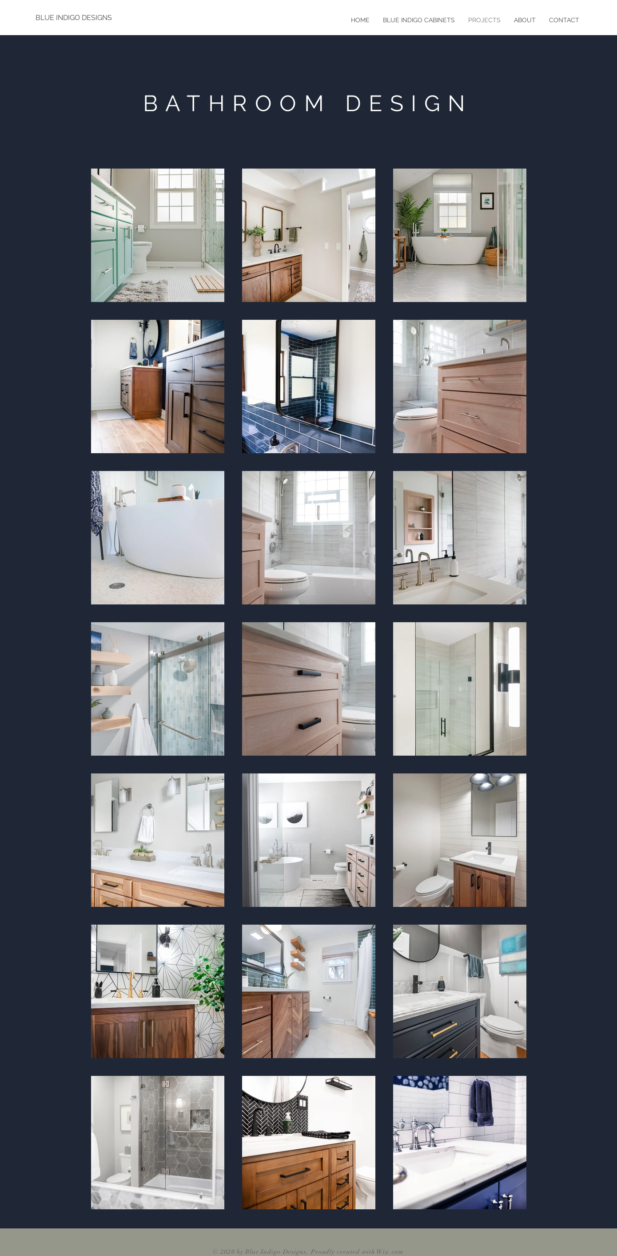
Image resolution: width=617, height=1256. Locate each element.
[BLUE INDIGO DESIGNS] (74, 18)
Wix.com (390, 1252)
